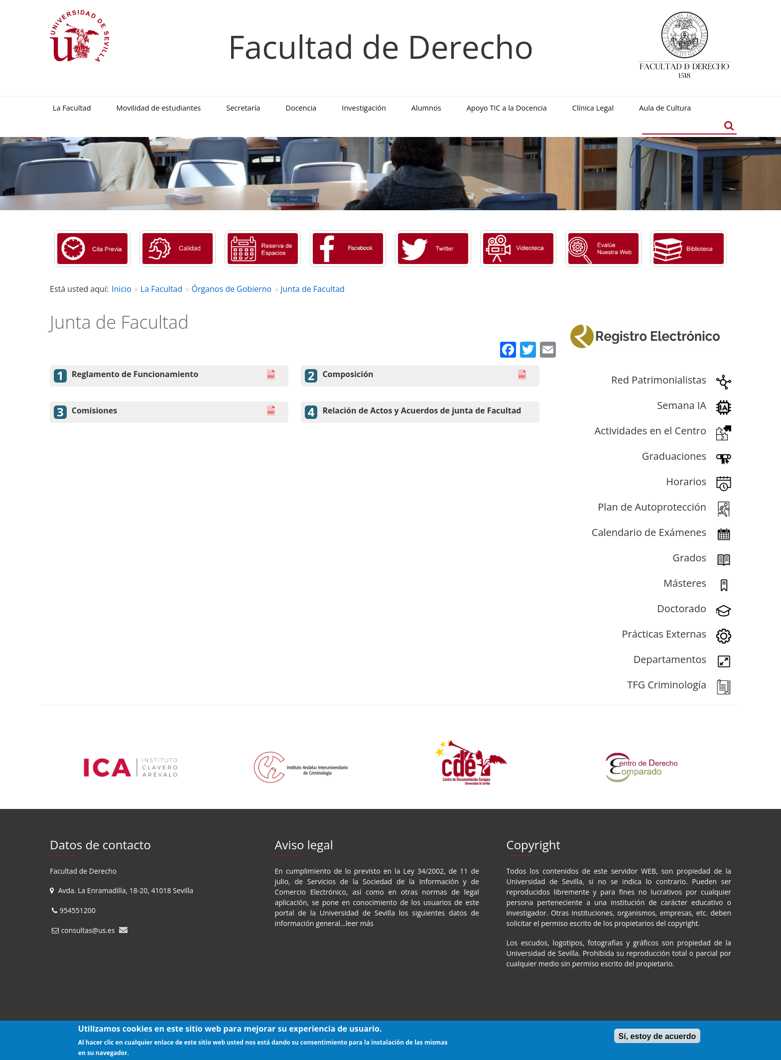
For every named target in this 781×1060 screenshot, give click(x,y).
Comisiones (94, 410)
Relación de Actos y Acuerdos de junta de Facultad (421, 410)
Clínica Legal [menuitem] (593, 108)
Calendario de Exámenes (649, 532)
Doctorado (681, 608)
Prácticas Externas (664, 634)
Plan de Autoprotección (652, 507)
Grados (689, 557)
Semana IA (681, 405)
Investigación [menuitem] (364, 108)
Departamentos (670, 659)
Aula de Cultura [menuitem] (665, 108)
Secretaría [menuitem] (243, 108)
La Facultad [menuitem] (72, 108)
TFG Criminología (666, 684)
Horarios (686, 481)
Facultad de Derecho (380, 46)
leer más (360, 923)
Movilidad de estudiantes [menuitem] (159, 108)
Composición (347, 374)
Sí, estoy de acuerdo (657, 1036)
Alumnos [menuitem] (426, 108)
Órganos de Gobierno (231, 288)
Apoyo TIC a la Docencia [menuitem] (507, 108)
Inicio (121, 288)
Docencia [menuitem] (300, 108)
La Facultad (161, 288)
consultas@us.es (88, 930)
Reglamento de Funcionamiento (135, 374)
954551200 (79, 910)
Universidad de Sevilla (357, 913)
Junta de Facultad (312, 288)
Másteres (684, 583)
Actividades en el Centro (650, 430)
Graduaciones (674, 456)
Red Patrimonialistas (658, 380)
